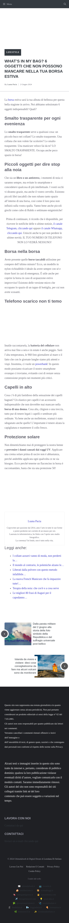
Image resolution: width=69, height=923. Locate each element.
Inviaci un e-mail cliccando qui (21, 841)
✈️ (25, 899)
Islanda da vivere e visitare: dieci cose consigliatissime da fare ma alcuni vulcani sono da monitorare (23, 666)
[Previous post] (4, 633)
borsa (10, 99)
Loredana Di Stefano (52, 859)
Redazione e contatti (35, 867)
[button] (65, 4)
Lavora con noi (16, 867)
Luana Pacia (12, 84)
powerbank (41, 364)
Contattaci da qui (14, 825)
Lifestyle (12, 52)
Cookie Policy (34, 871)
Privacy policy (53, 867)
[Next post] (64, 666)
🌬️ (34, 907)
